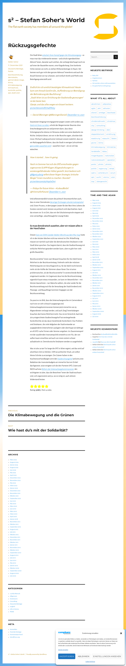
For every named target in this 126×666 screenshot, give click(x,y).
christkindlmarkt (98, 121)
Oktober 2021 (14, 496)
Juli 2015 (13, 532)
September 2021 (15, 498)
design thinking (97, 130)
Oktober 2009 (14, 568)
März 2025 (13, 460)
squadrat (95, 342)
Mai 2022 (13, 483)
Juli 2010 (13, 558)
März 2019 (13, 511)
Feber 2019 (13, 514)
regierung (103, 169)
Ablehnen (83, 656)
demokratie (12, 77)
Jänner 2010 (14, 565)
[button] (121, 633)
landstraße (95, 151)
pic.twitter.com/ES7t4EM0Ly (42, 108)
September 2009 (15, 571)
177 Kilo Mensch (15, 593)
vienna (106, 177)
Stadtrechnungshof (65, 359)
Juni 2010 (13, 560)
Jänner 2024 (14, 465)
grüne (93, 143)
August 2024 (14, 462)
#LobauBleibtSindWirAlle (109, 334)
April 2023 (13, 475)
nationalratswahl (98, 160)
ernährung (110, 134)
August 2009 (14, 573)
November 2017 (15, 522)
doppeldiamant (97, 134)
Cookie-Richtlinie (90, 661)
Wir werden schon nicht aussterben (103, 83)
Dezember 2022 (15, 478)
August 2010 (14, 555)
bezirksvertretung (15, 75)
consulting (100, 125)
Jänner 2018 (14, 519)
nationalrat (109, 156)
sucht (98, 177)
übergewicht (102, 181)
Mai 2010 (13, 563)
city (92, 125)
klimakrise (111, 147)
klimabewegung (15, 85)
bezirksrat (111, 113)
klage (21, 80)
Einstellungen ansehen (107, 656)
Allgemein (13, 596)
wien (113, 177)
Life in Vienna (14, 609)
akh (99, 108)
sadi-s (93, 173)
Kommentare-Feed (16, 634)
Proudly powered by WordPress (36, 654)
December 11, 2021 (57, 192)
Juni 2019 (13, 509)
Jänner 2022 (14, 488)
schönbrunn (103, 173)
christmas (111, 121)
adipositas (107, 104)
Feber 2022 (13, 485)
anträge (102, 113)
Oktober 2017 (14, 524)
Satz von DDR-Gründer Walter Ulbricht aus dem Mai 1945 (58, 235)
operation (111, 160)
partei (93, 164)
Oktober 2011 (14, 542)
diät (108, 130)
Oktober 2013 (14, 534)
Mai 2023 (13, 473)
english (12, 606)
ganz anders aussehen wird (40, 146)
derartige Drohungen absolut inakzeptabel (67, 202)
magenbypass (97, 156)
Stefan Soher (13, 62)
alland (93, 113)
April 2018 (13, 516)
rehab (111, 169)
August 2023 (14, 467)
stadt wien (16, 93)
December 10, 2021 (75, 115)
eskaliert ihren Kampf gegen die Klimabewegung (61, 55)
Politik (10, 71)
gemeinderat (13, 80)
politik (18, 90)
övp (92, 181)
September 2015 (15, 527)
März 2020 (13, 506)
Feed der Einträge (15, 632)
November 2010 (15, 547)
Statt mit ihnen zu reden (39, 125)
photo (100, 164)
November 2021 (15, 493)
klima (10, 82)
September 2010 (15, 553)
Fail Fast (94, 80)
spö (9, 93)
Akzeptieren (67, 656)
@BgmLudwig (36, 174)
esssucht (105, 138)
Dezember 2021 (15, 491)
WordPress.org (15, 637)
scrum (113, 173)
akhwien (106, 108)
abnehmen (95, 104)
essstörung (95, 138)
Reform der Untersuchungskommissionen (58, 369)
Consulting (13, 601)
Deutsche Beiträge (15, 69)
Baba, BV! (95, 75)
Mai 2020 (13, 503)
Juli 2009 (13, 576)
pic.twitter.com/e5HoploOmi (42, 181)
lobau (104, 151)
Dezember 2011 (15, 537)
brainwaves (14, 599)
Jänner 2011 (14, 545)
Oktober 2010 (14, 550)
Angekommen (97, 78)
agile (93, 108)
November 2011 (15, 540)
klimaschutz (13, 88)
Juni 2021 (13, 501)
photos (108, 164)
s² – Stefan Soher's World (46, 20)
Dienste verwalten (63, 650)
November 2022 (15, 480)
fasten (114, 138)
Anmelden (13, 629)
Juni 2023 (13, 470)
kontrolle (11, 90)
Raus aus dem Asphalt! (108, 342)
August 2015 (14, 529)
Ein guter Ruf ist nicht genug (101, 86)
